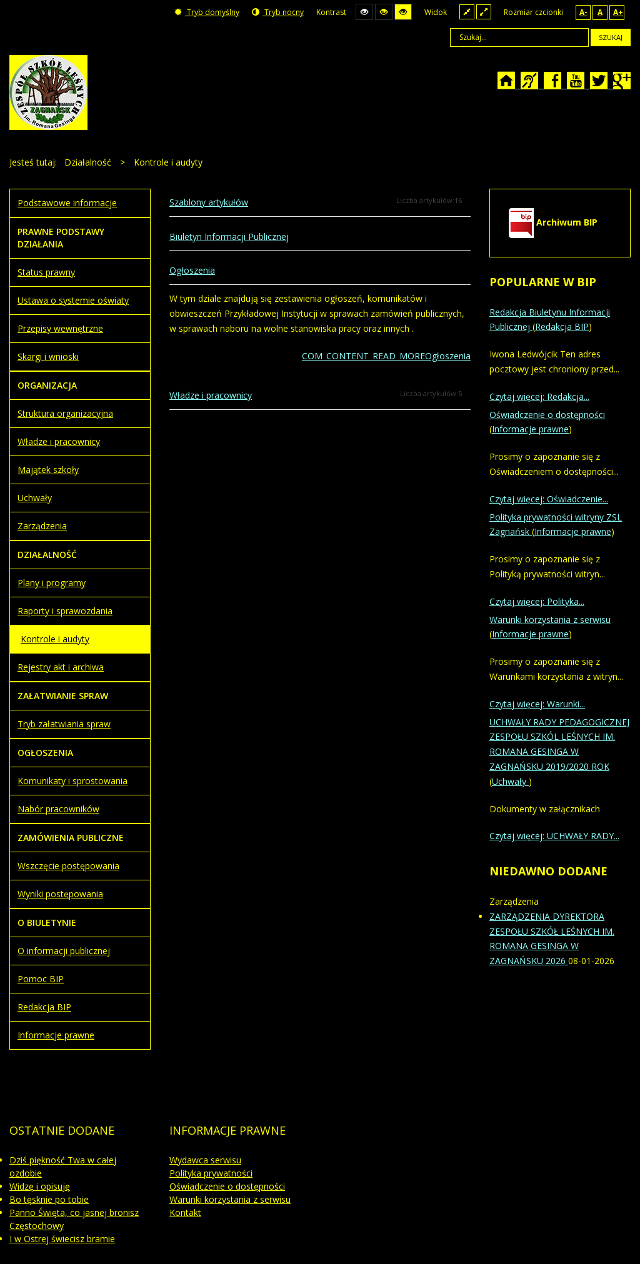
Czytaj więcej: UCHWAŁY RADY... (554, 836)
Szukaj (610, 37)
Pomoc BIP (41, 979)
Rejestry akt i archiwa (61, 667)
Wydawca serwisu (205, 1160)
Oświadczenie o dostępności (547, 415)
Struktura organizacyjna (65, 413)
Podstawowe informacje (67, 203)
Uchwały (35, 498)
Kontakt (185, 1212)
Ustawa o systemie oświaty (73, 300)
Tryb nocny (278, 12)
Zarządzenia (42, 526)
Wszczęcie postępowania (68, 866)
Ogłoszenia (192, 270)
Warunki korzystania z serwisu (550, 619)
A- (583, 12)
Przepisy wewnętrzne (60, 328)
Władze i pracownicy (210, 395)
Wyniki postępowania (60, 894)
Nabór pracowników (58, 809)
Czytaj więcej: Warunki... (537, 704)
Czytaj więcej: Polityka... (536, 601)
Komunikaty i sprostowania (73, 781)
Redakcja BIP (44, 1007)
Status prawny (46, 272)
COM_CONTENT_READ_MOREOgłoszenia (386, 356)
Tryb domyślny (206, 12)
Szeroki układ (483, 11)
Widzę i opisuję (39, 1186)
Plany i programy (52, 583)
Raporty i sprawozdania (65, 611)
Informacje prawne (56, 1035)
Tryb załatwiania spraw (64, 724)
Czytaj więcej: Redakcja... (539, 396)
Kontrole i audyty (55, 639)
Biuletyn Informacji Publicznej (229, 236)
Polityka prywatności (210, 1173)
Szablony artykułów (208, 202)
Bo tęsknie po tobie (49, 1199)
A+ (618, 12)
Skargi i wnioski (48, 356)
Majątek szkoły (48, 469)
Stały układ (466, 11)
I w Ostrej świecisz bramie (62, 1239)
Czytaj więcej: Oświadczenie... (548, 499)
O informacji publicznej (64, 951)
